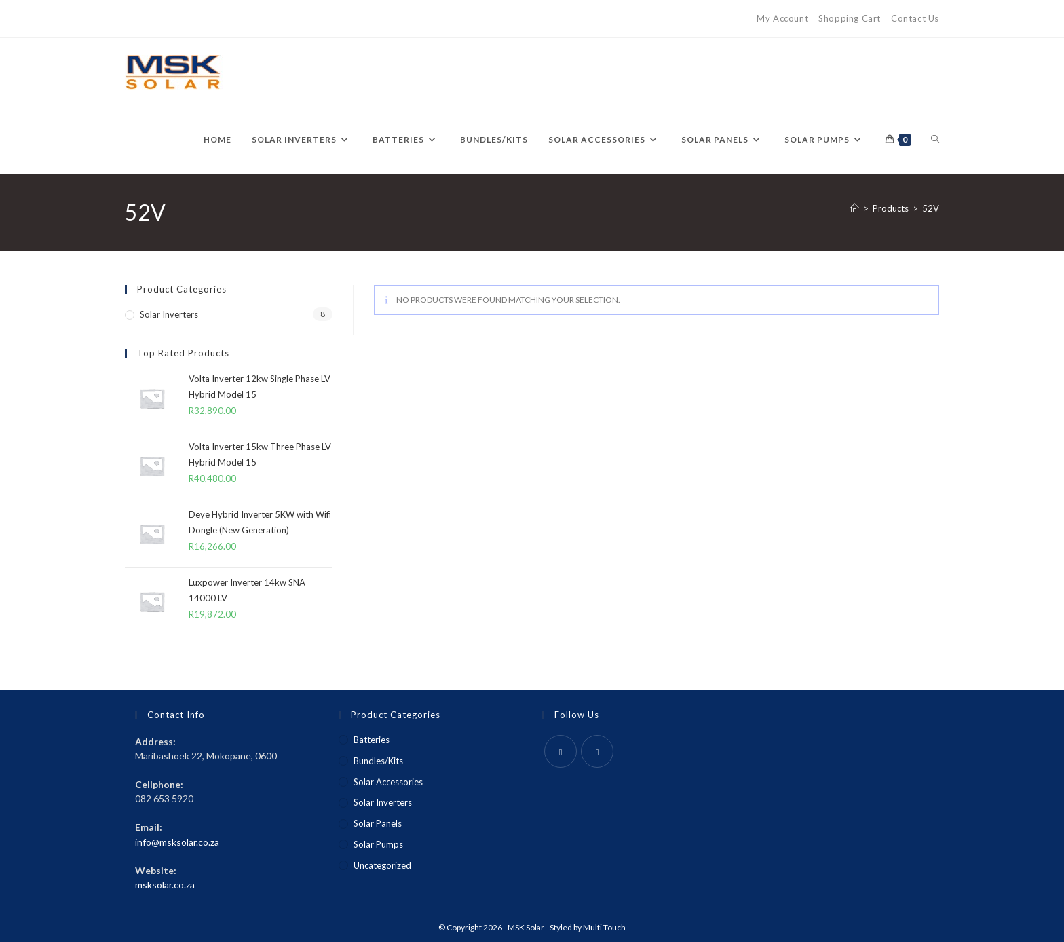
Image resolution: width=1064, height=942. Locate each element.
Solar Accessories (388, 781)
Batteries (372, 739)
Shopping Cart (849, 18)
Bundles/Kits (378, 760)
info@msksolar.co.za (177, 842)
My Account (782, 18)
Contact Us (915, 18)
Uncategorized (382, 865)
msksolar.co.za (165, 884)
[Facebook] (560, 751)
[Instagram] (597, 751)
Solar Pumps (378, 844)
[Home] (854, 208)
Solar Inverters (169, 314)
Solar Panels (378, 823)
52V (930, 208)
